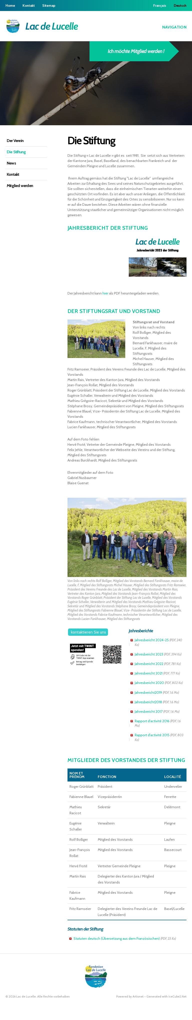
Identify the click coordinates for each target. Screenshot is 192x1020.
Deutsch (180, 5)
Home (10, 5)
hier (105, 293)
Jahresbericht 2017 (157, 711)
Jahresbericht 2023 (158, 654)
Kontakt (28, 5)
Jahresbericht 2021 (157, 673)
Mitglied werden (20, 185)
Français (159, 5)
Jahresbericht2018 (157, 702)
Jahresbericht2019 (157, 692)
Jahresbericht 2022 (158, 664)
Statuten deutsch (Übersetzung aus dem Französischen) (125, 938)
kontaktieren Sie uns (88, 632)
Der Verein (15, 140)
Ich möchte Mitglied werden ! (131, 51)
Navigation (170, 27)
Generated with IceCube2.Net (166, 996)
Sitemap (48, 5)
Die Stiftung (16, 152)
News (11, 163)
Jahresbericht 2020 (159, 682)
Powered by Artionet (130, 996)
